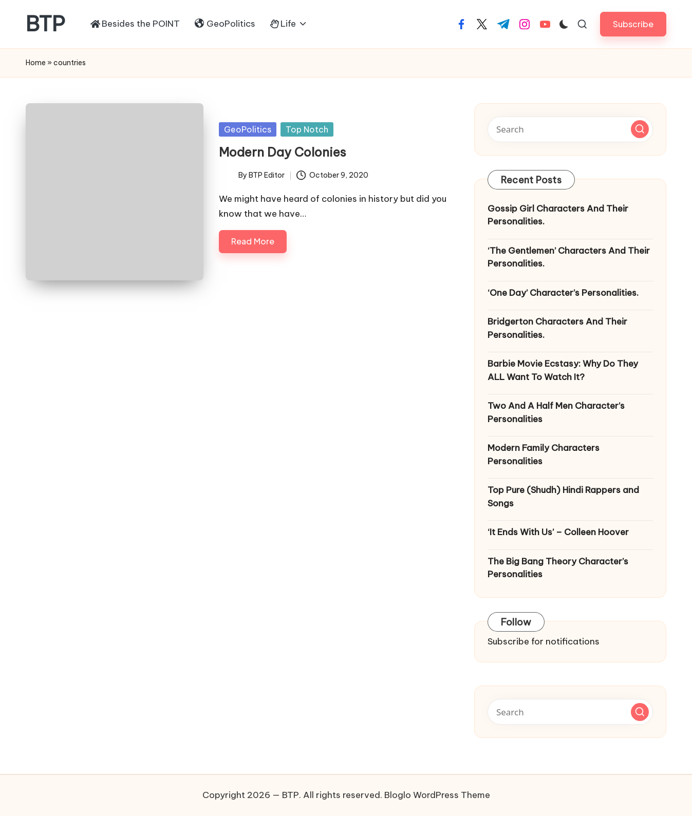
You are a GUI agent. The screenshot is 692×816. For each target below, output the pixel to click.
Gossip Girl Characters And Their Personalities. (558, 215)
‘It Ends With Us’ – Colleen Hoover (558, 532)
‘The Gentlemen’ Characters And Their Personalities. (569, 257)
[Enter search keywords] (570, 129)
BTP (45, 24)
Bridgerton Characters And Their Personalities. (557, 328)
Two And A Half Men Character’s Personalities (556, 412)
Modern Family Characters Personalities (544, 454)
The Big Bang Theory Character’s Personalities (558, 568)
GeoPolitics (247, 129)
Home (36, 62)
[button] (633, 24)
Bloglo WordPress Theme (437, 795)
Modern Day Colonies (282, 152)
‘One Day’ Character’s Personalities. (563, 292)
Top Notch (307, 129)
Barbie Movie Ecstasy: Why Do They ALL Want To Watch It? (563, 370)
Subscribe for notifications (544, 641)
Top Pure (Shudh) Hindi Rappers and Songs (563, 496)
